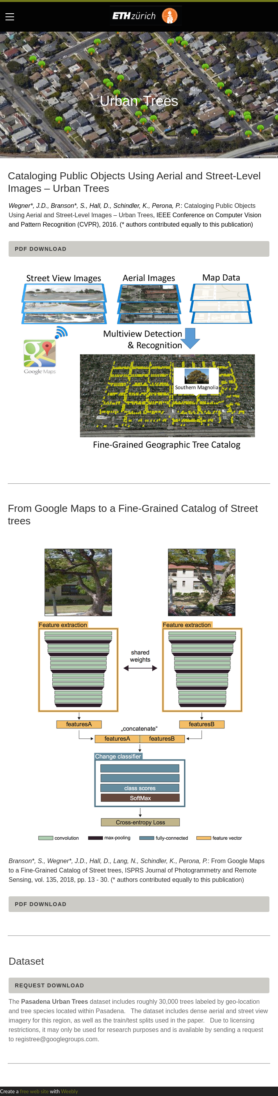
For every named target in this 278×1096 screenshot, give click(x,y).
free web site (34, 1091)
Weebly (69, 1091)
